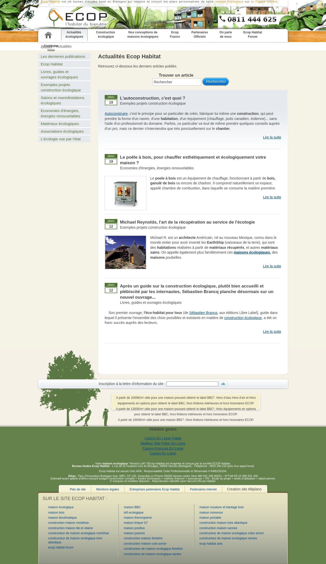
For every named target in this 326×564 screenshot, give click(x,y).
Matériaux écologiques (60, 123)
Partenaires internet (203, 489)
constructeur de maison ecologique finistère (153, 549)
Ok (223, 384)
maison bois (56, 512)
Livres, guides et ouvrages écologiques (151, 302)
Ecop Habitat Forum (252, 34)
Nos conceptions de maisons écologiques (142, 34)
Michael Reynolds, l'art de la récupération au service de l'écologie (187, 222)
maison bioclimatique (62, 517)
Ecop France (175, 34)
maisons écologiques (252, 252)
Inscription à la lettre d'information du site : (132, 384)
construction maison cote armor (145, 543)
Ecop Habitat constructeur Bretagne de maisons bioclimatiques (70, 18)
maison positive (134, 528)
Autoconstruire (116, 114)
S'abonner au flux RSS (285, 10)
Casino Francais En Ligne (163, 448)
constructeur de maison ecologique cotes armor (231, 533)
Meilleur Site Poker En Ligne (163, 443)
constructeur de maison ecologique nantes (152, 554)
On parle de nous (226, 34)
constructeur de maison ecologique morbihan (78, 533)
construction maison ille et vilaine (70, 528)
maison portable (210, 517)
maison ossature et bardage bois (221, 507)
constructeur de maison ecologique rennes (228, 538)
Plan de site (78, 489)
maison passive (134, 533)
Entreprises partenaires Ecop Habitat (155, 489)
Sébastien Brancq (203, 313)
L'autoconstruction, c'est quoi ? (152, 98)
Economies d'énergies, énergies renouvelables (157, 168)
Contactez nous (51, 48)
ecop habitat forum (60, 547)
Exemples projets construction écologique (153, 103)
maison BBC (132, 507)
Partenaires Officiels (199, 34)
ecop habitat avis (210, 543)
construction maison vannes (218, 528)
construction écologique (243, 318)
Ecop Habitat (52, 64)
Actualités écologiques (74, 34)
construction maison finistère (143, 538)
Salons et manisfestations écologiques (62, 100)
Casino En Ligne (163, 453)
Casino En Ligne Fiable (163, 438)
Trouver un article (176, 75)
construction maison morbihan (68, 523)
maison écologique (229, 1)
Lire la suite (272, 137)
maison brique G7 (136, 523)
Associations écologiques (62, 131)
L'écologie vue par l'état (61, 139)
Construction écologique (106, 34)
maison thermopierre (138, 517)
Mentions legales (107, 489)
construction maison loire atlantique (223, 523)
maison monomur (211, 512)
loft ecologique (133, 512)
